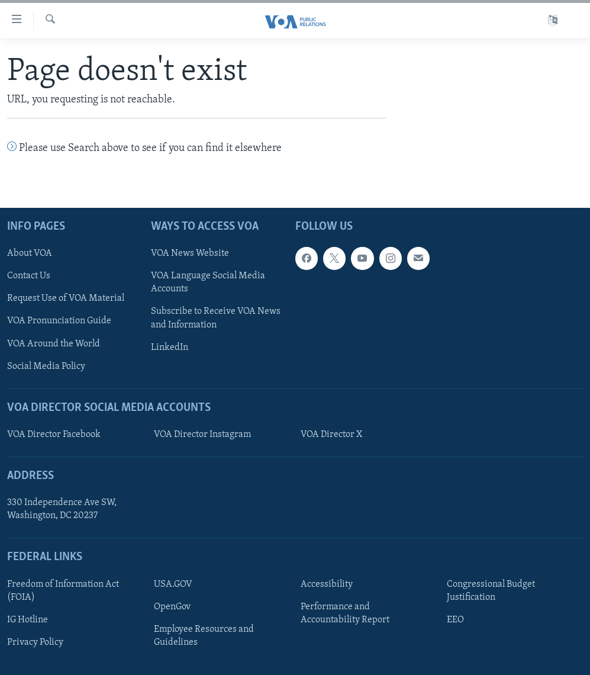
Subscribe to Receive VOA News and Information (216, 318)
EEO (455, 620)
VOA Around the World (53, 344)
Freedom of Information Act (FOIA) (63, 591)
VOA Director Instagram (202, 434)
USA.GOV (173, 584)
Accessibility (327, 584)
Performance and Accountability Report (345, 613)
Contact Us (28, 276)
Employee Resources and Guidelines (204, 636)
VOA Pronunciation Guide (59, 321)
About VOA (29, 254)
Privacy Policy (35, 642)
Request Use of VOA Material (65, 299)
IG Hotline (27, 620)
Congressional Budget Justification (491, 591)
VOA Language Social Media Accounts (208, 283)
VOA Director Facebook (54, 434)
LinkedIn (169, 347)
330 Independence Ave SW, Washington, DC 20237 (62, 510)
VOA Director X (331, 434)
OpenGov (172, 607)
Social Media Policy (46, 366)
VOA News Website (190, 254)
